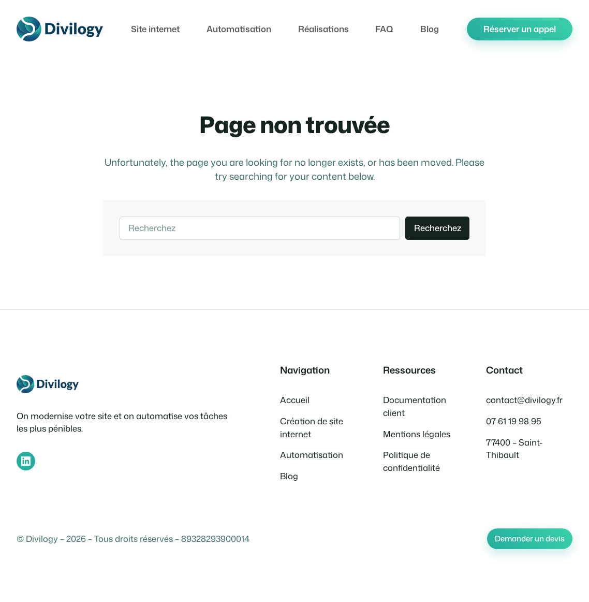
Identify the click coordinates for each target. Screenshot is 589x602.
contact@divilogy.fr (524, 400)
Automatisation (311, 455)
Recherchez (437, 228)
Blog (289, 476)
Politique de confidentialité (411, 461)
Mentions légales (416, 434)
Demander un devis (530, 538)
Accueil (295, 400)
